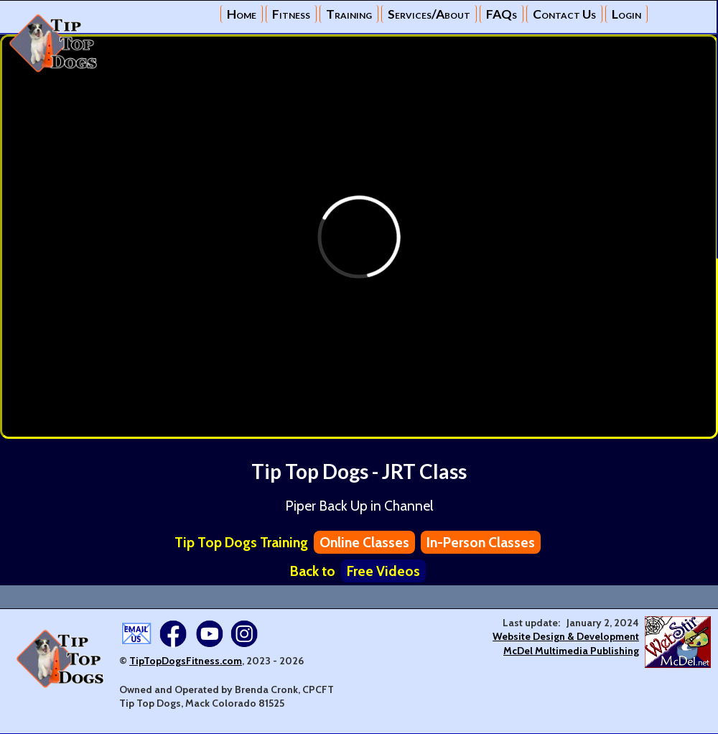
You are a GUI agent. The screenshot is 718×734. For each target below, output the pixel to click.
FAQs (501, 14)
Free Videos (383, 571)
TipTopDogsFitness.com (185, 660)
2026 (291, 660)
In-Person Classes (480, 542)
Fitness (291, 14)
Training (349, 14)
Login (626, 14)
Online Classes (364, 542)
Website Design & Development (566, 636)
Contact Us (564, 14)
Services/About (429, 14)
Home (241, 14)
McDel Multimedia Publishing (571, 650)
